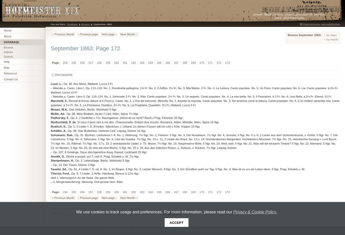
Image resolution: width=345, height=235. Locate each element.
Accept (177, 223)
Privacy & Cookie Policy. (255, 212)
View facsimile (64, 74)
